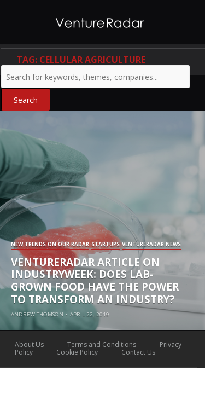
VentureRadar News (151, 245)
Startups (105, 245)
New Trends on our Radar (50, 245)
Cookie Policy (77, 352)
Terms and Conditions (101, 344)
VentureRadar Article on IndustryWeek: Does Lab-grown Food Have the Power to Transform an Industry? (95, 280)
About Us (29, 344)
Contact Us (138, 352)
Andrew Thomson (37, 314)
